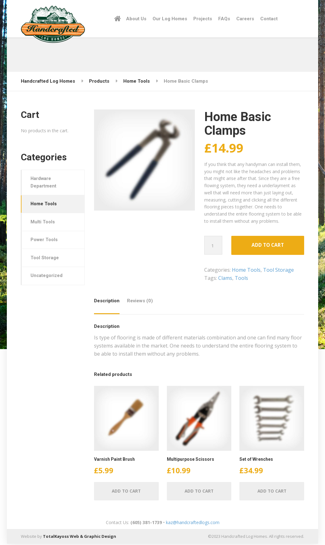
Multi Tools (43, 223)
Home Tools (246, 270)
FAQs (224, 19)
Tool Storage (278, 270)
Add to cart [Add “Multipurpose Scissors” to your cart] (199, 492)
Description (107, 301)
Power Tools (45, 242)
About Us (136, 19)
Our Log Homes (170, 19)
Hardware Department (44, 182)
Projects (202, 19)
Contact (269, 19)
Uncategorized (47, 279)
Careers (245, 19)
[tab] (108, 304)
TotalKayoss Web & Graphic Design (79, 538)
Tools (241, 278)
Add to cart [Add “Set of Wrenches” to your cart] (272, 492)
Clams (225, 278)
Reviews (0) (140, 301)
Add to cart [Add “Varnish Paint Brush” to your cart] (126, 492)
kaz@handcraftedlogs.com (192, 524)
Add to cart (268, 245)
